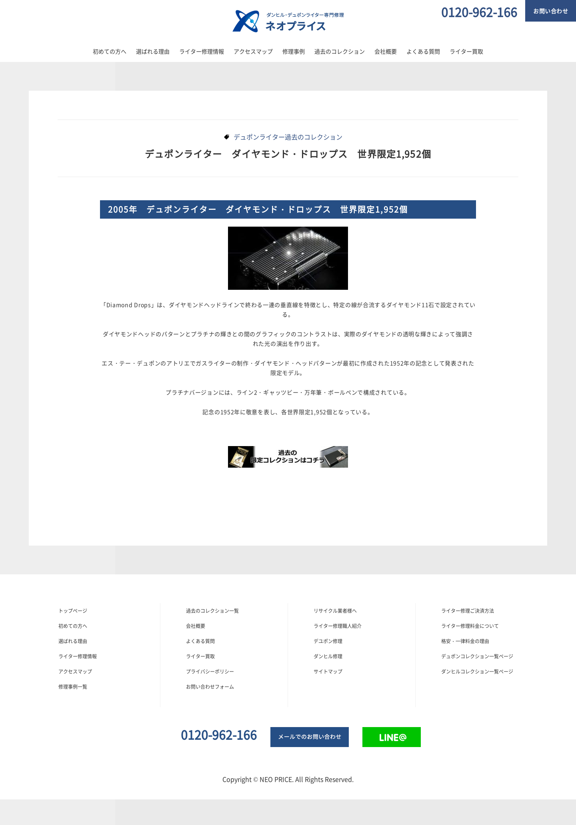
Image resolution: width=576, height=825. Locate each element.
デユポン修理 (328, 641)
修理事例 (293, 51)
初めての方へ (109, 51)
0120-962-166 (479, 12)
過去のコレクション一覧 (212, 610)
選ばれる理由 (153, 51)
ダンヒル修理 (328, 656)
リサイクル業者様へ (335, 610)
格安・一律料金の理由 (465, 641)
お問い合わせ (550, 11)
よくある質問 (423, 51)
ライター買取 (466, 51)
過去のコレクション (339, 51)
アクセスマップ (253, 51)
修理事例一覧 (72, 686)
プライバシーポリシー (210, 671)
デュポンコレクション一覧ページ (477, 656)
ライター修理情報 (201, 51)
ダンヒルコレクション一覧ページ (477, 671)
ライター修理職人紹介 (338, 626)
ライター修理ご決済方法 (467, 610)
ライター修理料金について (470, 626)
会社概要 (385, 51)
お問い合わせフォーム (210, 686)
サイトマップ (328, 671)
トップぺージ (72, 610)
